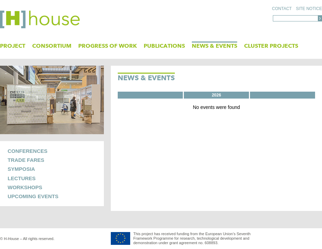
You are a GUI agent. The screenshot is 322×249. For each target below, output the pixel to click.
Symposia (21, 169)
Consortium (51, 46)
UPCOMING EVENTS (33, 196)
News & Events (214, 46)
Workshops (25, 187)
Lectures (22, 178)
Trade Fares (26, 160)
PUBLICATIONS (164, 46)
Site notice (309, 8)
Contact (282, 8)
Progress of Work (107, 46)
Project (12, 46)
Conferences (27, 151)
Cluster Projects (271, 46)
